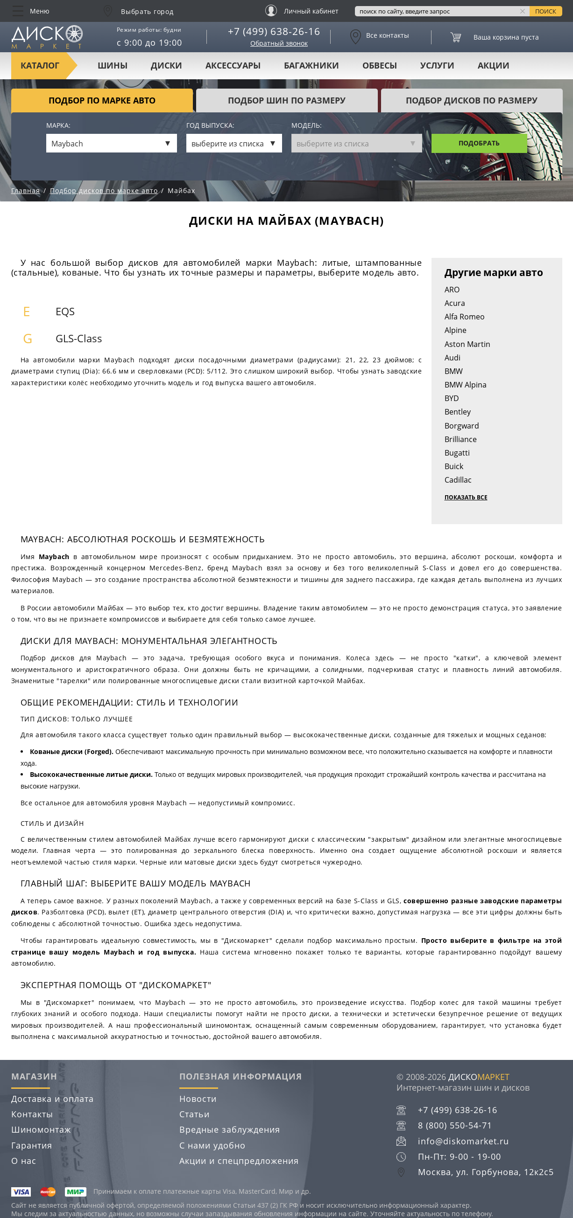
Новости (198, 1098)
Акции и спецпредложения (239, 1160)
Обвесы (379, 65)
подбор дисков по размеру (472, 100)
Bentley (458, 412)
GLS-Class (79, 338)
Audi (452, 358)
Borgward (462, 426)
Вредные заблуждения (229, 1129)
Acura (455, 303)
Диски (166, 65)
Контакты (32, 1114)
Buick (454, 466)
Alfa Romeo (465, 316)
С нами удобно (212, 1145)
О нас (23, 1160)
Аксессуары (233, 65)
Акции (493, 65)
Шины (112, 65)
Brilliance (461, 439)
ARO (452, 289)
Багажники (311, 65)
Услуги (437, 65)
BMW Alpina (466, 385)
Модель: (306, 126)
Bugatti (457, 453)
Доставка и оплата (52, 1098)
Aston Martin (467, 344)
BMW (454, 371)
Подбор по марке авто (102, 100)
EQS (65, 311)
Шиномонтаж (41, 1129)
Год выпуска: (210, 126)
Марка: (58, 126)
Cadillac (458, 480)
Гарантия (31, 1145)
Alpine (456, 330)
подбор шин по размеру (287, 100)
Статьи (194, 1114)
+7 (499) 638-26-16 (274, 31)
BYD (452, 398)
